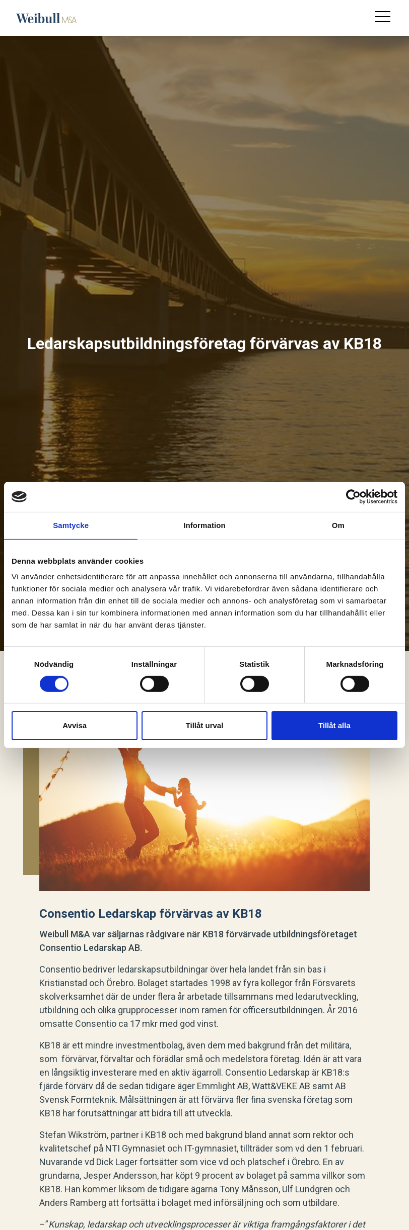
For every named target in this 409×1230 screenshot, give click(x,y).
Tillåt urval (205, 725)
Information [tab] (204, 525)
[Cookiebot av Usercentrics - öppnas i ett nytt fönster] (353, 496)
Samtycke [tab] (71, 525)
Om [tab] (338, 525)
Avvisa (74, 725)
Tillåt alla (334, 725)
